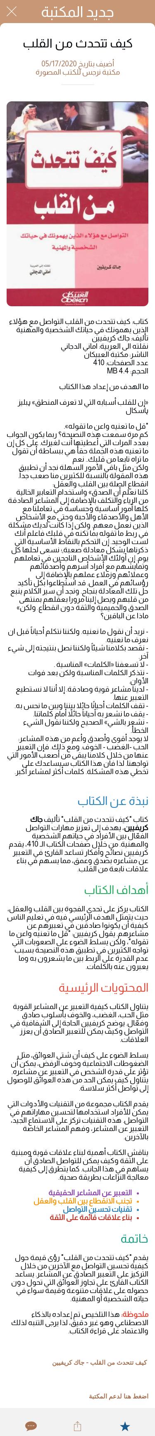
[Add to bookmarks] (125, 1426)
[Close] (12, 11)
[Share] (77, 1426)
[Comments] (30, 1426)
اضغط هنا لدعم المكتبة (118, 1396)
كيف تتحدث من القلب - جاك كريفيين (99, 1362)
